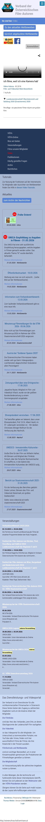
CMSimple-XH (26, 798)
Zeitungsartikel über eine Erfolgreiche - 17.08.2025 (22, 384)
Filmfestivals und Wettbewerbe (14, 748)
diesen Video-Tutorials (26, 187)
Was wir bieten (14, 141)
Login (22, 803)
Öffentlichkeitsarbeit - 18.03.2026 (22, 273)
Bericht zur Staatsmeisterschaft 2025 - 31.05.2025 (22, 482)
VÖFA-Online (13, 137)
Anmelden (33, 46)
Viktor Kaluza (8, 86)
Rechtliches (12, 169)
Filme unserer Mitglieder (18, 149)
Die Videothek (8, 728)
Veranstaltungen (14, 145)
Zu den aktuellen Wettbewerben (20, 27)
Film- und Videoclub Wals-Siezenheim (18, 89)
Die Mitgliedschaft (9, 761)
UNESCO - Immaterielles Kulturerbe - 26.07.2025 (22, 449)
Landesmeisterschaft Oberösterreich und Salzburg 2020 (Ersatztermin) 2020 (20, 100)
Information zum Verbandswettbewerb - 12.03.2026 (22, 298)
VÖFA (10, 133)
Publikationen (13, 157)
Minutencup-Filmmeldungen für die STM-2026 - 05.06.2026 (22, 325)
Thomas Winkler (9, 801)
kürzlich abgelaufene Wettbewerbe (21, 33)
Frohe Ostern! (24, 214)
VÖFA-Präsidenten (13, 783)
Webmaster (33, 781)
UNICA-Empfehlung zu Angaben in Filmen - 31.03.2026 (24, 239)
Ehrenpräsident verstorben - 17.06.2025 (22, 415)
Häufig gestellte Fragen (17, 161)
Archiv (10, 165)
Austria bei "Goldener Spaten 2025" (22, 353)
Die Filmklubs (7, 718)
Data (39, 801)
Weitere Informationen (13, 260)
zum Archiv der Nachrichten (17, 200)
